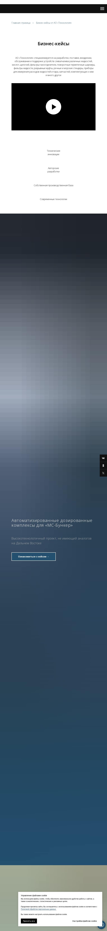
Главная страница (20, 23)
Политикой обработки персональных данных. (38, 909)
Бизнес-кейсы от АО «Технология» (54, 23)
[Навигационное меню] (102, 8)
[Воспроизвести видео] (53, 106)
